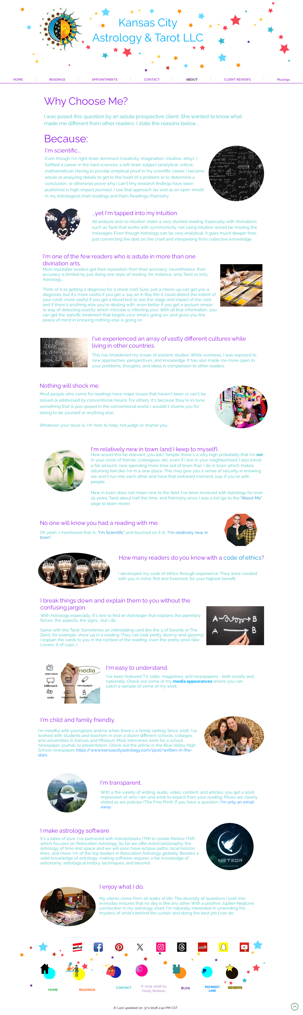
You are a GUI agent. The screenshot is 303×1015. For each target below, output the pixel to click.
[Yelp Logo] (202, 947)
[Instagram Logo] (161, 947)
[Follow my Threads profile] (181, 947)
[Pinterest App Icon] (119, 947)
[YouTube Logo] (244, 947)
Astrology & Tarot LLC (147, 37)
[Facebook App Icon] (98, 947)
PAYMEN (211, 987)
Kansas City (147, 22)
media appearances (192, 681)
